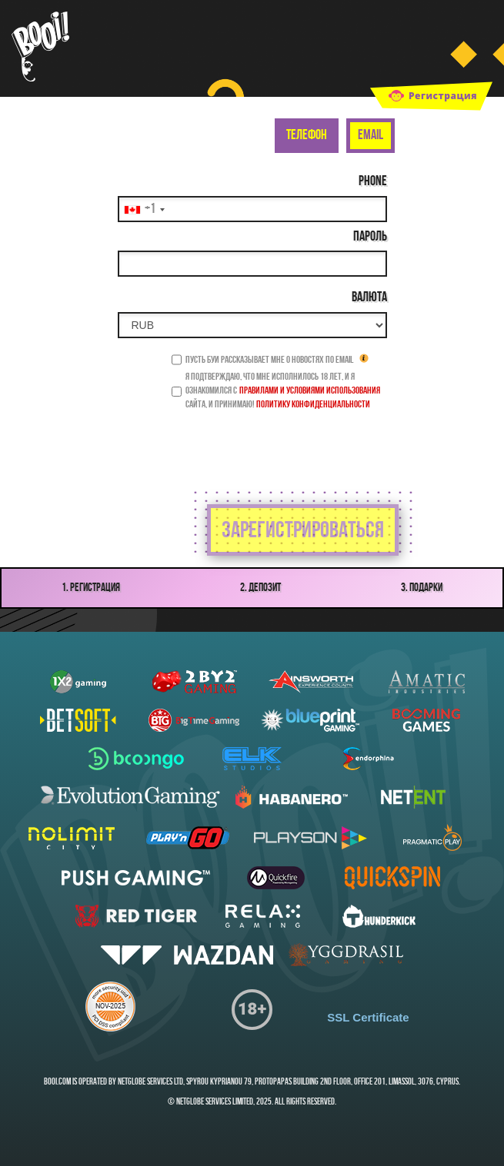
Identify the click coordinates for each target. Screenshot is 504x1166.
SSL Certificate (368, 1017)
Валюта (369, 298)
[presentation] (273, 443)
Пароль (370, 237)
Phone (373, 181)
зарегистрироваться (303, 531)
